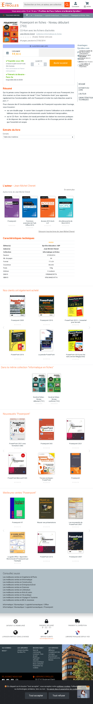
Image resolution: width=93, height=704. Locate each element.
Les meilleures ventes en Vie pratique (17, 595)
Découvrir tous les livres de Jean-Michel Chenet (57, 231)
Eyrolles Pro (21, 652)
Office (46, 605)
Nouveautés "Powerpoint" (16, 413)
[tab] (21, 53)
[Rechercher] (44, 4)
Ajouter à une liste (39, 46)
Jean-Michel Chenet (27, 34)
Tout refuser (59, 695)
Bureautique (19, 605)
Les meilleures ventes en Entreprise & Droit (19, 585)
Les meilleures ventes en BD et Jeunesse (18, 600)
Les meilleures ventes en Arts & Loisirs (17, 592)
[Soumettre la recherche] (67, 4)
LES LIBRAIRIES (22, 648)
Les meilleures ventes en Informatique (17, 580)
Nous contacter (38, 664)
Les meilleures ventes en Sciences (16, 587)
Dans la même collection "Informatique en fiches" (27, 367)
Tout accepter (36, 695)
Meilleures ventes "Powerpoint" (19, 492)
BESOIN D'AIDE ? (38, 648)
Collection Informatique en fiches (49, 34)
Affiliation (51, 650)
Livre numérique (38, 662)
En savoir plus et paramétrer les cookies (63, 689)
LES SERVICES (53, 648)
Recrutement (52, 656)
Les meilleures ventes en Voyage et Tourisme (20, 597)
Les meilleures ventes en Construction (17, 582)
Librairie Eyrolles (22, 650)
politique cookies (63, 686)
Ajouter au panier (61, 63)
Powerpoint (48, 607)
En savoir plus (69, 190)
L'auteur (82, 94)
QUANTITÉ (38, 61)
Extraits (6, 134)
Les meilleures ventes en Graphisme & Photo (20, 577)
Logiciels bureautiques (34, 605)
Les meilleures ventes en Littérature (16, 590)
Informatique (8, 605)
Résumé (82, 84)
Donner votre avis (45, 37)
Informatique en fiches (51, 252)
